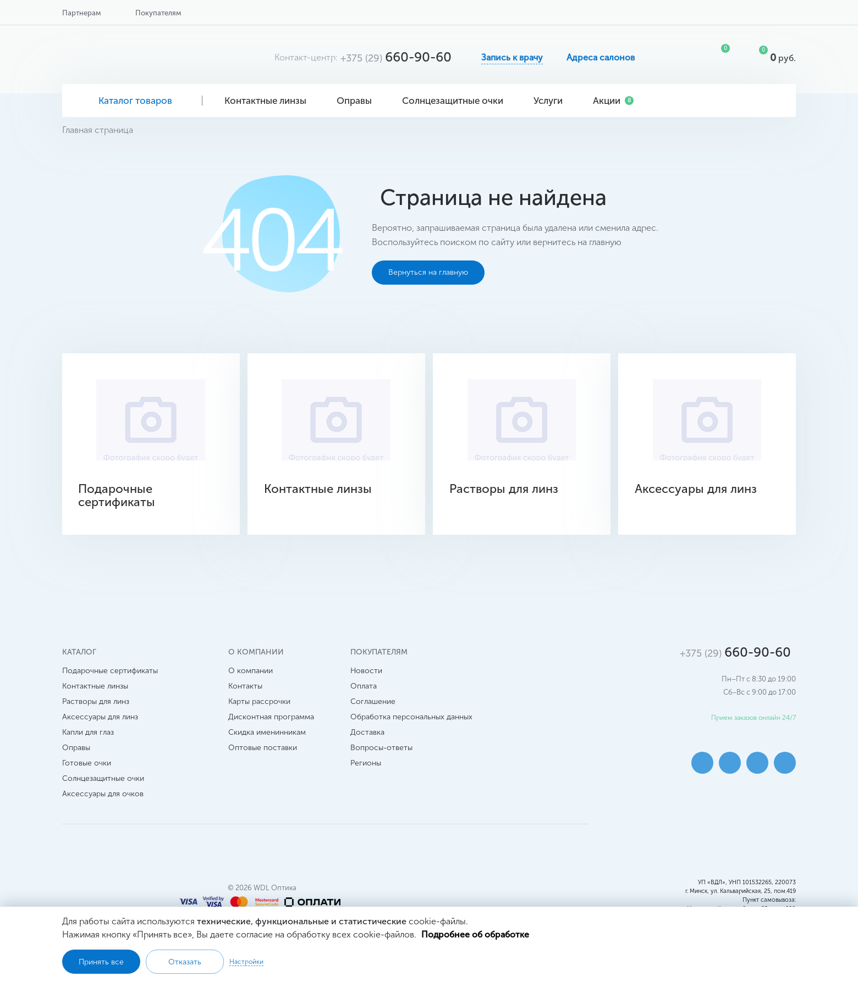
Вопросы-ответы (381, 747)
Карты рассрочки (259, 701)
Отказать (184, 962)
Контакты (245, 685)
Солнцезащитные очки (457, 100)
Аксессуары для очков (103, 793)
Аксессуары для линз (100, 716)
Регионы (365, 762)
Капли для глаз (88, 731)
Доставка (367, 731)
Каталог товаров (132, 100)
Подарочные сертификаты (110, 670)
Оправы (358, 100)
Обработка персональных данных (411, 716)
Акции (613, 100)
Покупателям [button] (158, 13)
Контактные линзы (269, 100)
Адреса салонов (600, 57)
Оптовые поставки (262, 747)
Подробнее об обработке (475, 934)
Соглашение (372, 701)
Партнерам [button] (81, 13)
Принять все (101, 962)
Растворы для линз (95, 701)
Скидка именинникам (267, 731)
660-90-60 (396, 57)
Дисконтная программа (271, 716)
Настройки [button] (246, 962)
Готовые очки (86, 762)
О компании (250, 670)
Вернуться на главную (428, 272)
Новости (366, 670)
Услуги (552, 100)
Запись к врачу (512, 57)
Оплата (363, 685)
